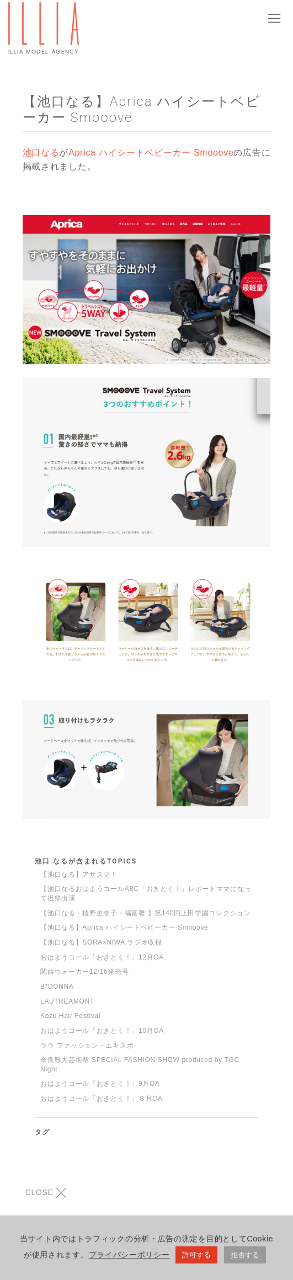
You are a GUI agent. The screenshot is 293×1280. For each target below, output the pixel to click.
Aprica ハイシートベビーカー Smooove (150, 152)
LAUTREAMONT (67, 1001)
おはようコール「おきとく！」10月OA (102, 1030)
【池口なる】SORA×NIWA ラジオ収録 (101, 942)
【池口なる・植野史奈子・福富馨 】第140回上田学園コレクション (145, 913)
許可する (196, 1257)
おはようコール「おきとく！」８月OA (101, 1098)
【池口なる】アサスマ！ (79, 874)
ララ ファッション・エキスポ (87, 1045)
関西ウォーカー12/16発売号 (84, 971)
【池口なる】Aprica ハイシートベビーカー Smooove (124, 927)
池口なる (41, 152)
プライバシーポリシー (129, 1256)
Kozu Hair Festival (70, 1016)
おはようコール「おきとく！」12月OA (102, 957)
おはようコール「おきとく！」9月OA (99, 1083)
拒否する (245, 1257)
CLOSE (46, 1192)
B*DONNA (56, 986)
